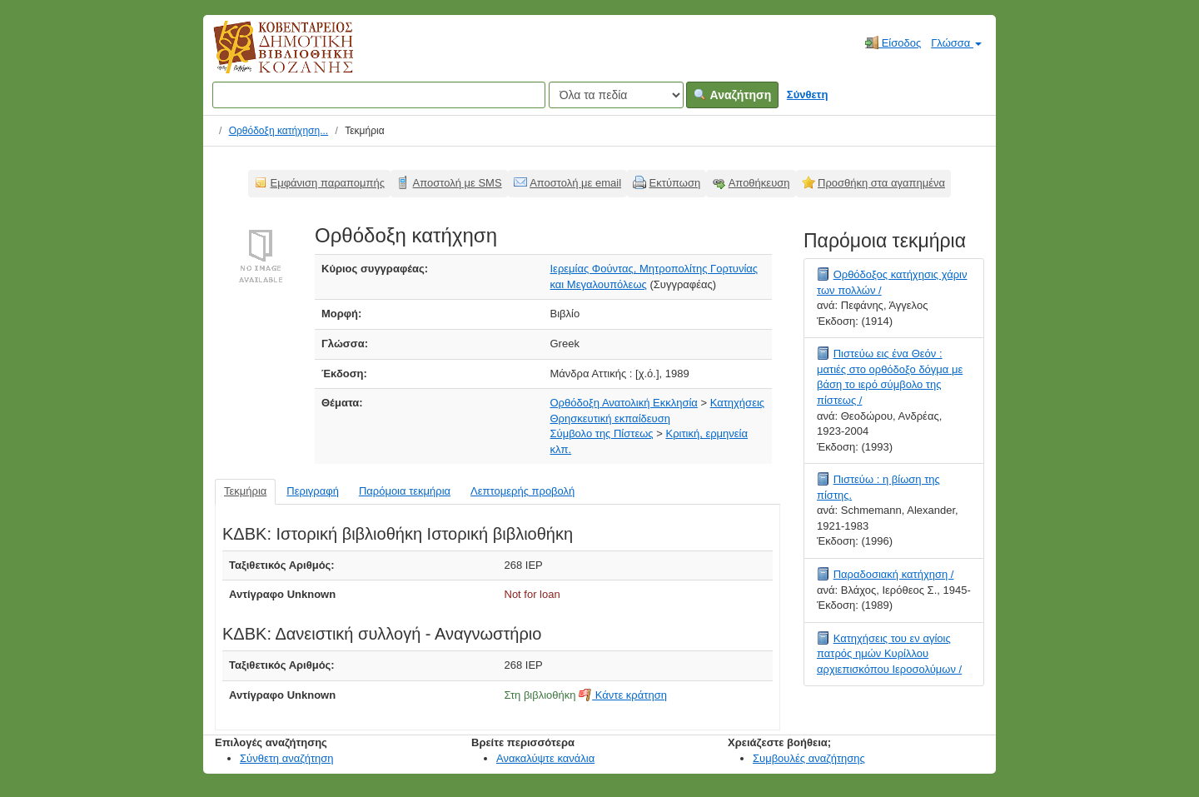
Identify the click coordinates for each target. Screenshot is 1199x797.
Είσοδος (893, 42)
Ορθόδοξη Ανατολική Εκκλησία (624, 402)
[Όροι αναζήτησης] (378, 95)
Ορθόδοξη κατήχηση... (279, 131)
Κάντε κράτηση (623, 695)
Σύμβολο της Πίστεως (602, 433)
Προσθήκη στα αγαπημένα (881, 183)
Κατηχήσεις (737, 402)
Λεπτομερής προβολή (522, 491)
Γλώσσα (956, 43)
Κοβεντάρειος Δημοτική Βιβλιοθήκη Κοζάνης (267, 56)
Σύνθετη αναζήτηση (287, 758)
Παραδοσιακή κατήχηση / (893, 574)
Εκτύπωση (675, 183)
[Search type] (616, 95)
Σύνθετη (807, 94)
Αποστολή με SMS (457, 183)
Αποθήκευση (759, 183)
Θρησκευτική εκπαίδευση (610, 418)
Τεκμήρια (245, 491)
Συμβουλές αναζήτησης (809, 758)
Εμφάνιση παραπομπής (328, 183)
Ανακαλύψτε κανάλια (545, 758)
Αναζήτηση (732, 95)
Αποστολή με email (575, 183)
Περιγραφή (312, 491)
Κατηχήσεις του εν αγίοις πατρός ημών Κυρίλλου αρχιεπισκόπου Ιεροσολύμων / (889, 653)
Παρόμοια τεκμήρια (404, 491)
